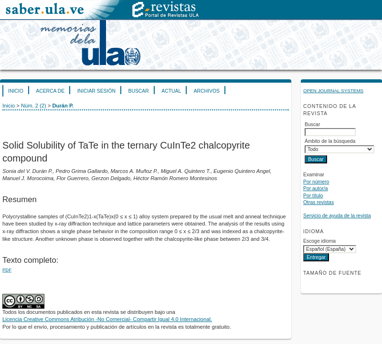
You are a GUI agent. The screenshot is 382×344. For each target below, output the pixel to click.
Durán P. (63, 105)
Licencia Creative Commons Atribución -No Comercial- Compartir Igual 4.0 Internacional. (107, 319)
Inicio (15, 91)
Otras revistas (318, 202)
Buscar (138, 91)
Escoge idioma (319, 241)
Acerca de (50, 91)
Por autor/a (315, 188)
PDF (6, 269)
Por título (313, 195)
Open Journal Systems (333, 90)
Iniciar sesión (96, 91)
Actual (171, 91)
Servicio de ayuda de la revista (337, 215)
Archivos (207, 91)
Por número (316, 181)
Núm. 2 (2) (33, 105)
